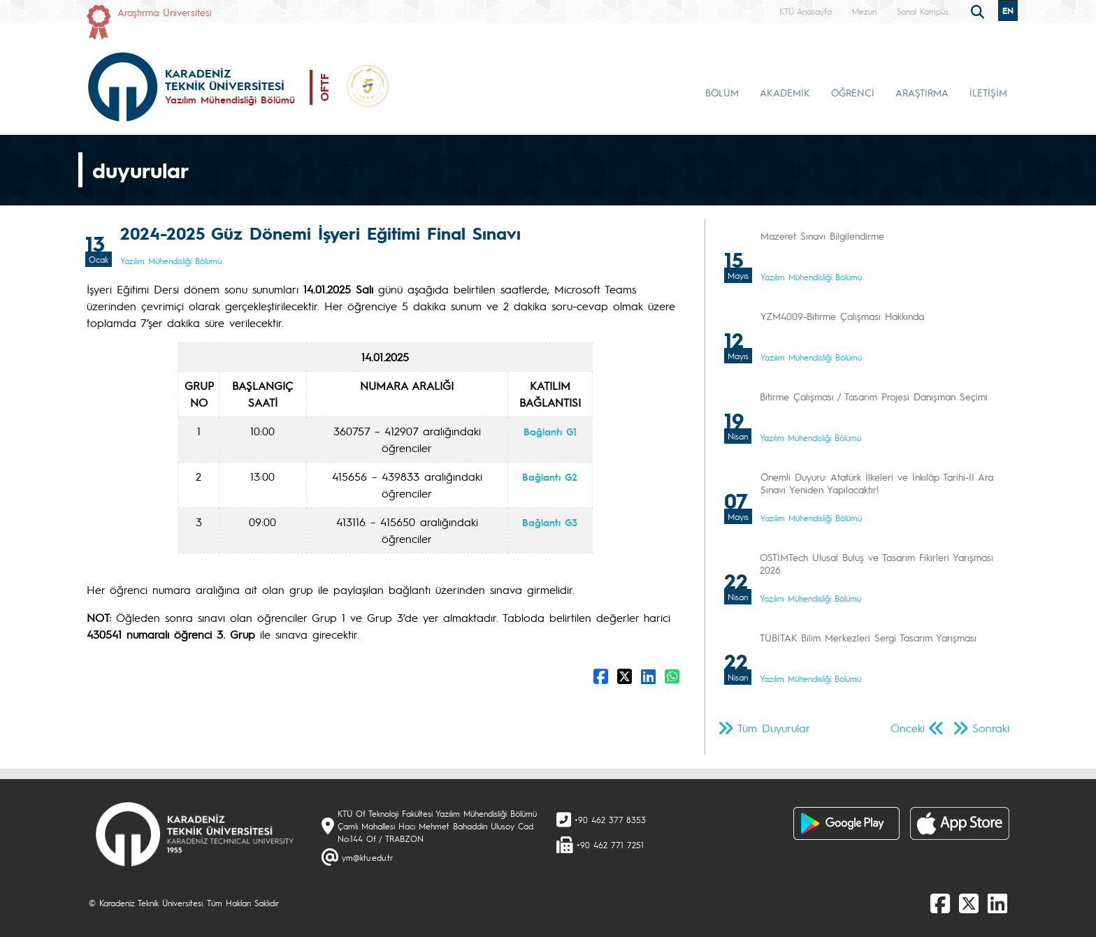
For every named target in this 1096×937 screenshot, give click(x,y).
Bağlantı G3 (549, 522)
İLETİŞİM (988, 92)
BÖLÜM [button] (722, 92)
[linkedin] (997, 902)
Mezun (864, 11)
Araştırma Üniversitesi (164, 12)
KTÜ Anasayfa (805, 11)
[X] (969, 902)
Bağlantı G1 (550, 431)
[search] (979, 10)
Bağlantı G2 (549, 476)
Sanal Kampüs (923, 11)
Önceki (908, 727)
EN (1008, 10)
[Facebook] (940, 902)
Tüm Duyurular (773, 727)
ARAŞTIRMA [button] (922, 92)
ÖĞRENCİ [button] (852, 92)
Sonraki (990, 727)
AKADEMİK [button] (785, 92)
